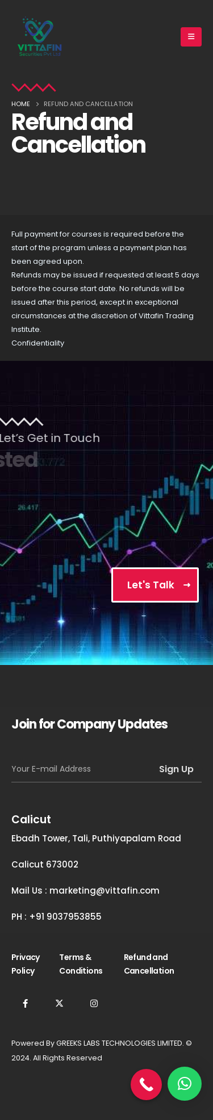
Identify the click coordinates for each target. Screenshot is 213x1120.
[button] (185, 1084)
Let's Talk (150, 585)
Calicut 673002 (44, 864)
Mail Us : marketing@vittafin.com (85, 890)
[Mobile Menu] (191, 37)
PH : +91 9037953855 (56, 917)
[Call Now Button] (146, 1084)
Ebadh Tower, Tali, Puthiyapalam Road (96, 838)
